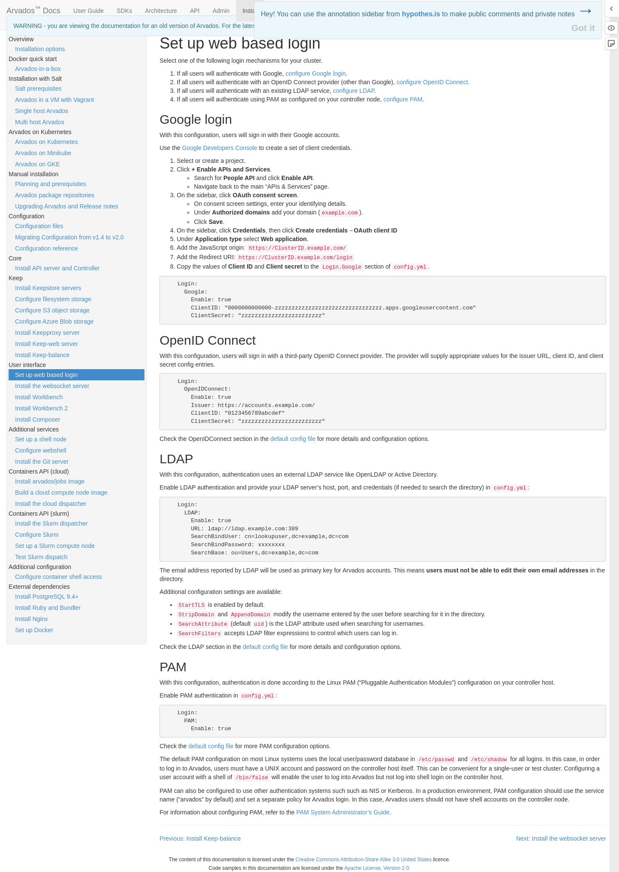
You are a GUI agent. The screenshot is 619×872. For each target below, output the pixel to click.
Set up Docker (34, 630)
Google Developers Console (219, 147)
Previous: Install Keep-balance (200, 838)
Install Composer (37, 419)
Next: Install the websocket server (561, 838)
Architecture (161, 10)
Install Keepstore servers (48, 288)
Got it (583, 27)
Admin (221, 10)
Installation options (40, 49)
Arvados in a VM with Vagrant (54, 99)
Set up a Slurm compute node (55, 545)
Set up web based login (46, 374)
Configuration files (39, 226)
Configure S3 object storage (52, 310)
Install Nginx (31, 618)
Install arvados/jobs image (50, 481)
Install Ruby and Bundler (48, 607)
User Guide (89, 10)
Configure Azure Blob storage (54, 321)
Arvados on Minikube (43, 153)
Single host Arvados (41, 110)
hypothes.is (421, 14)
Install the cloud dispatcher (50, 503)
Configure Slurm (36, 534)
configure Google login (315, 73)
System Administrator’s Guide (342, 812)
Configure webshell (40, 450)
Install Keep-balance (42, 355)
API (195, 10)
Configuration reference (46, 248)
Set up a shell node (41, 439)
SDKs (124, 10)
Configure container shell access (58, 576)
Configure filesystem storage (53, 299)
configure (353, 90)
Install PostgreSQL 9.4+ (47, 596)
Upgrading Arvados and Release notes (66, 206)
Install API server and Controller (57, 268)
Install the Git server (42, 461)
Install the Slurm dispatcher (51, 523)
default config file (293, 438)
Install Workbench (39, 397)
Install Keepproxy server (47, 332)
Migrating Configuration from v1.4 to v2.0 (69, 237)
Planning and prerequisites (50, 184)
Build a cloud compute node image (61, 492)
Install (250, 10)
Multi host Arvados (39, 122)
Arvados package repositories (54, 195)
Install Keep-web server (46, 343)
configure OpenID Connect (432, 82)
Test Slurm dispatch (41, 557)
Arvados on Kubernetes (46, 141)
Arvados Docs (33, 9)
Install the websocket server (52, 385)
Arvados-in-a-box (38, 68)
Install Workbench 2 (41, 408)
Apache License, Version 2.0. (377, 868)
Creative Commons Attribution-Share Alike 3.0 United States (363, 860)
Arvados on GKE (37, 164)
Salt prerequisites (38, 88)
